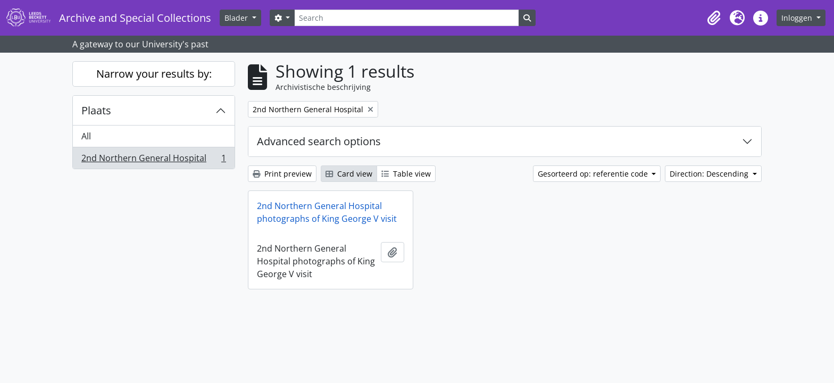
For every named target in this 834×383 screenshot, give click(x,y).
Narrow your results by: (154, 73)
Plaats (96, 110)
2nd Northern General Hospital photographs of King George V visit (327, 212)
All (86, 136)
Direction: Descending (710, 174)
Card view (349, 174)
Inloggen (797, 18)
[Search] (406, 18)
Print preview (282, 174)
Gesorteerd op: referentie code (594, 174)
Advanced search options (319, 141)
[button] (713, 18)
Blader (237, 18)
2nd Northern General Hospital (153, 160)
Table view (406, 174)
